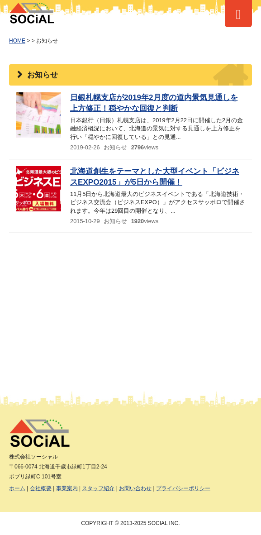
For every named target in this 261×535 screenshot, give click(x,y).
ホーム (17, 488)
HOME (17, 41)
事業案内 (67, 488)
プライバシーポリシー (183, 488)
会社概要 (41, 488)
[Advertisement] (130, 305)
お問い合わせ (135, 488)
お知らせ (115, 147)
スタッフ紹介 (98, 488)
